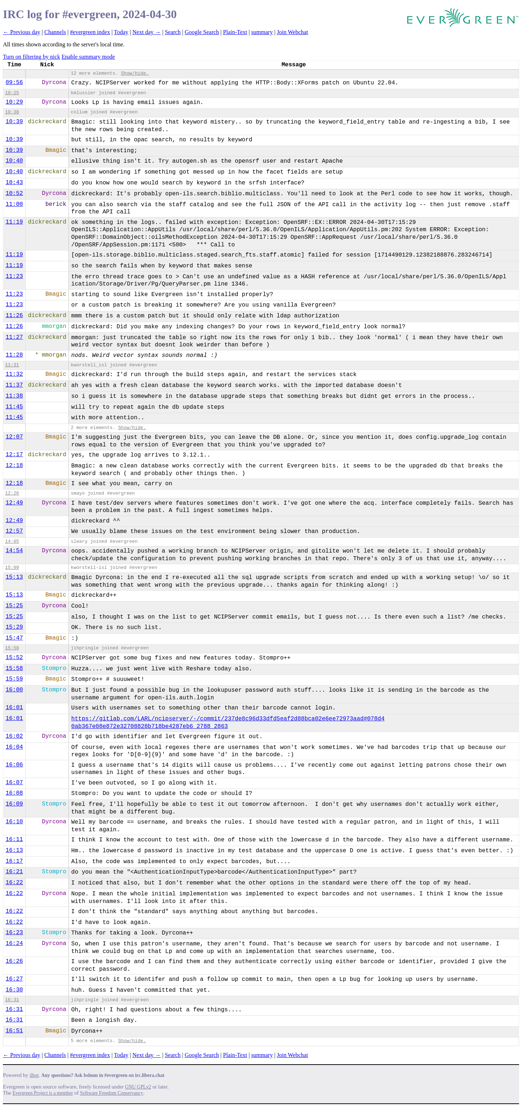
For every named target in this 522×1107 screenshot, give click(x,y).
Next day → (146, 32)
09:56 (14, 82)
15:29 (14, 627)
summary (262, 32)
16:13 (14, 850)
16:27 (14, 979)
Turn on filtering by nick (31, 57)
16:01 (14, 707)
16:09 (14, 804)
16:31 (12, 1000)
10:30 (12, 112)
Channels (55, 32)
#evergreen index (90, 32)
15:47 (14, 638)
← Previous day (21, 32)
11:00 (14, 204)
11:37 (14, 385)
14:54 (14, 551)
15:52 (14, 657)
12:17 (14, 454)
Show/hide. (135, 73)
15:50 (12, 648)
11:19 (14, 222)
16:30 (14, 990)
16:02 (14, 736)
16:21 (14, 872)
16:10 (14, 822)
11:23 (14, 276)
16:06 (14, 765)
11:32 (14, 374)
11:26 (14, 315)
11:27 (14, 337)
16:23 (14, 932)
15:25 (14, 606)
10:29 (14, 102)
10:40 (14, 161)
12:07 (14, 437)
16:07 (14, 782)
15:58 (14, 668)
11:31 (12, 365)
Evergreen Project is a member (43, 1093)
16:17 (14, 861)
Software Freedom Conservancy (111, 1093)
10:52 (14, 193)
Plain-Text (235, 32)
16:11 (14, 839)
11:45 (14, 407)
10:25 (12, 93)
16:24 (14, 943)
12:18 (14, 465)
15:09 (12, 567)
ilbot (34, 1075)
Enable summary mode (88, 57)
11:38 (14, 396)
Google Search (202, 32)
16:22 (14, 882)
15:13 (14, 577)
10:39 (14, 121)
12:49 (14, 503)
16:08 (14, 793)
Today (121, 32)
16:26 (14, 961)
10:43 (14, 182)
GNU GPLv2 (138, 1087)
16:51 (14, 1031)
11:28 (14, 355)
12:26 (12, 493)
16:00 (14, 690)
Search (173, 32)
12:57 (14, 531)
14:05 (12, 541)
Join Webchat (292, 32)
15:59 (14, 679)
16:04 (14, 747)
